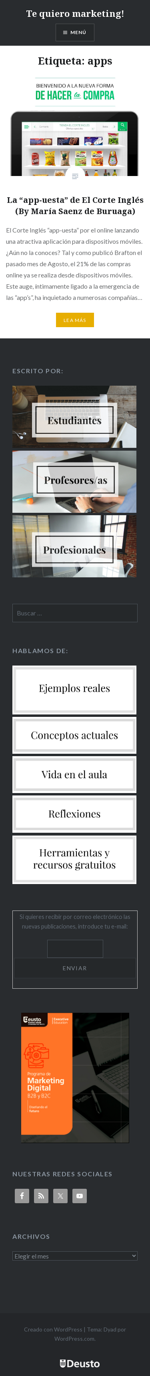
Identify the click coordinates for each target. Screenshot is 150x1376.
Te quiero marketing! (75, 13)
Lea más (75, 320)
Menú (78, 32)
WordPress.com (74, 1338)
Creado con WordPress (53, 1329)
